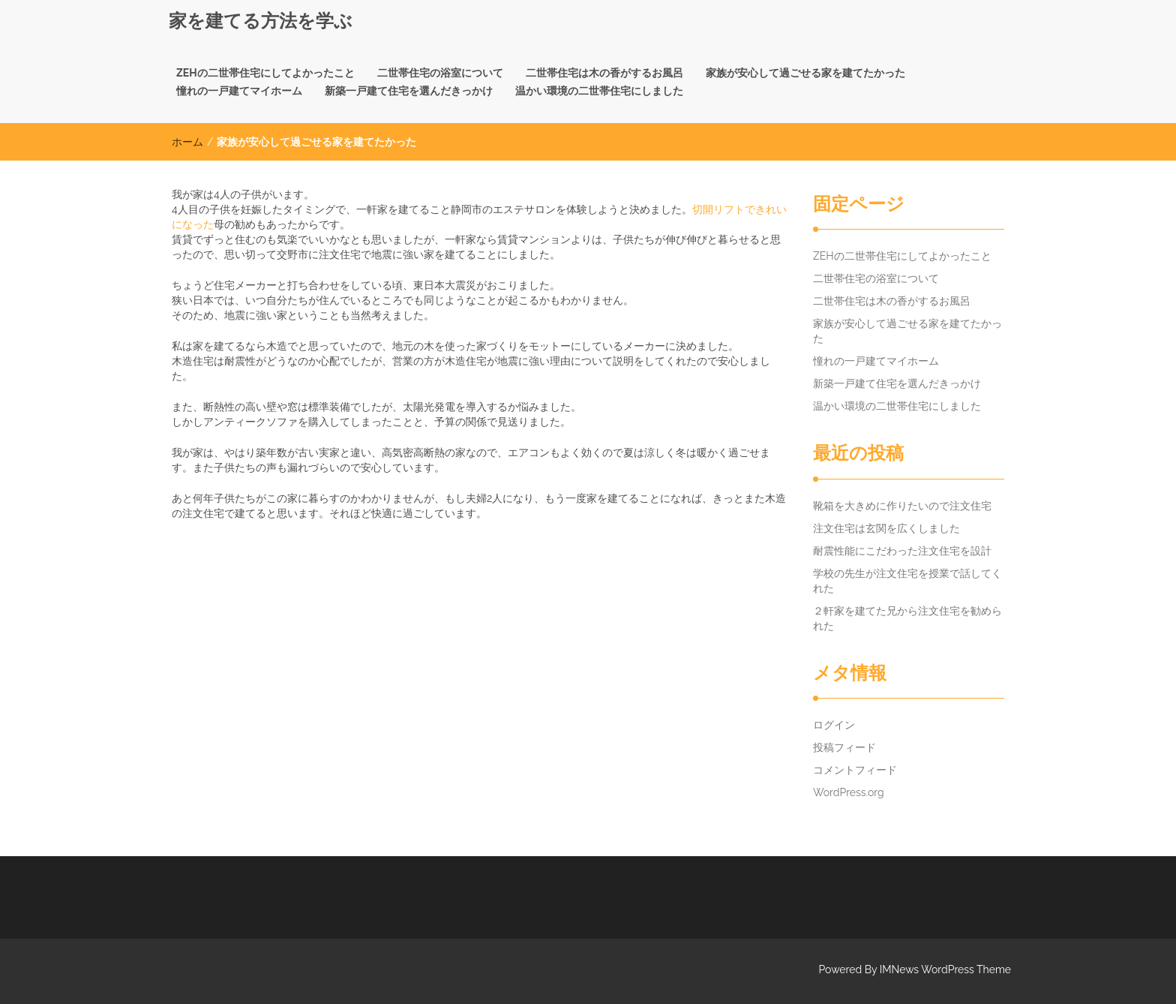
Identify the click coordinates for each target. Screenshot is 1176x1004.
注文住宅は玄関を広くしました (886, 528)
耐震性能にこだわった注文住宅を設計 (902, 551)
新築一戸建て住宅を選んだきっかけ (409, 91)
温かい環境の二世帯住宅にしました (599, 91)
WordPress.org (848, 792)
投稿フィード (844, 747)
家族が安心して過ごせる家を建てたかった (805, 73)
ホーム (187, 142)
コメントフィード (855, 770)
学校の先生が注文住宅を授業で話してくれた (907, 580)
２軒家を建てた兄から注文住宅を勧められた (907, 618)
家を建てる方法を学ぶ (260, 21)
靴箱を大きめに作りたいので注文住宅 (902, 506)
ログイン (834, 725)
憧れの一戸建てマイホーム (239, 91)
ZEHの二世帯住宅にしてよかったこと (265, 73)
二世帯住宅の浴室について (440, 73)
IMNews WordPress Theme (945, 969)
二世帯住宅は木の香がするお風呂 (604, 73)
